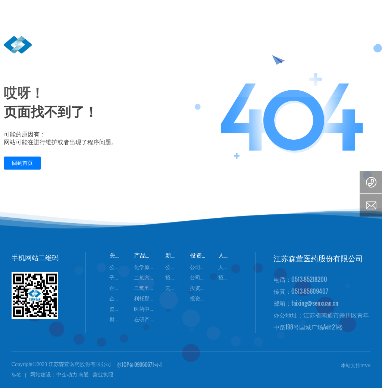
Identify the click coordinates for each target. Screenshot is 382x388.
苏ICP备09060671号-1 (139, 364)
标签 (16, 375)
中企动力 (66, 375)
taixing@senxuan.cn (314, 303)
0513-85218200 (309, 279)
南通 (83, 375)
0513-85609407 (309, 291)
